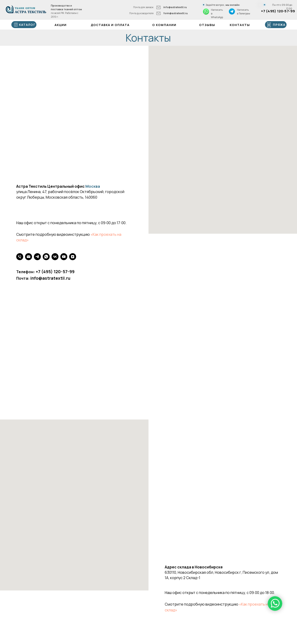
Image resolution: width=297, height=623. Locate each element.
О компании (164, 25)
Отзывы (207, 25)
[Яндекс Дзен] (72, 256)
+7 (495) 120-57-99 (278, 11)
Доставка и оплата (110, 25)
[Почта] (28, 256)
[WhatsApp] (46, 256)
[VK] (55, 256)
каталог (27, 25)
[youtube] (63, 256)
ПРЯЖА (279, 25)
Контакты (240, 25)
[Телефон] (19, 256)
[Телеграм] (37, 256)
